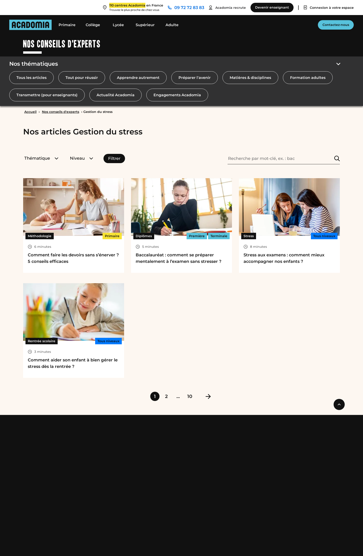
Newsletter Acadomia (231, 509)
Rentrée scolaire (41, 341)
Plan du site (229, 545)
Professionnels (315, 432)
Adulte (172, 25)
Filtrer (114, 158)
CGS (65, 545)
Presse (306, 468)
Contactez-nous (335, 25)
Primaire (67, 25)
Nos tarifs (140, 451)
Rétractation (128, 545)
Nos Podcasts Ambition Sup (157, 484)
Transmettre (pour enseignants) (47, 95)
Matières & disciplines (250, 77)
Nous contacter (224, 484)
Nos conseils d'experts (60, 112)
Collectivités (311, 451)
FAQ (214, 501)
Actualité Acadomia (116, 95)
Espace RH (220, 476)
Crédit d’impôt (145, 459)
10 (189, 396)
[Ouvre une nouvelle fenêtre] (286, 545)
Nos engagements (148, 518)
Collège (93, 25)
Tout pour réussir (82, 77)
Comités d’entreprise (320, 443)
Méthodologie (39, 236)
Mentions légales (39, 545)
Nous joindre (224, 432)
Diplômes (144, 236)
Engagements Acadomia (177, 95)
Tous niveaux (324, 236)
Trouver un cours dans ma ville (239, 459)
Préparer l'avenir (194, 77)
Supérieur (145, 25)
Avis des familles (147, 493)
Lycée (118, 25)
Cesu (135, 468)
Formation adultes (307, 77)
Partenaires (311, 459)
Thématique (41, 158)
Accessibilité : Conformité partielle (179, 545)
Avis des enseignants (151, 501)
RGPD (82, 545)
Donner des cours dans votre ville (241, 468)
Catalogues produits (150, 509)
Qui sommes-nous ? (150, 443)
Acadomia (142, 432)
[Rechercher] (337, 158)
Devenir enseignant (229, 443)
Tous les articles (31, 77)
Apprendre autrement (138, 77)
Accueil (30, 112)
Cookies (101, 545)
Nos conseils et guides (152, 476)
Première (197, 236)
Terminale (218, 236)
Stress (249, 236)
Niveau (81, 158)
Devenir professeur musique (237, 451)
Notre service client (228, 493)
